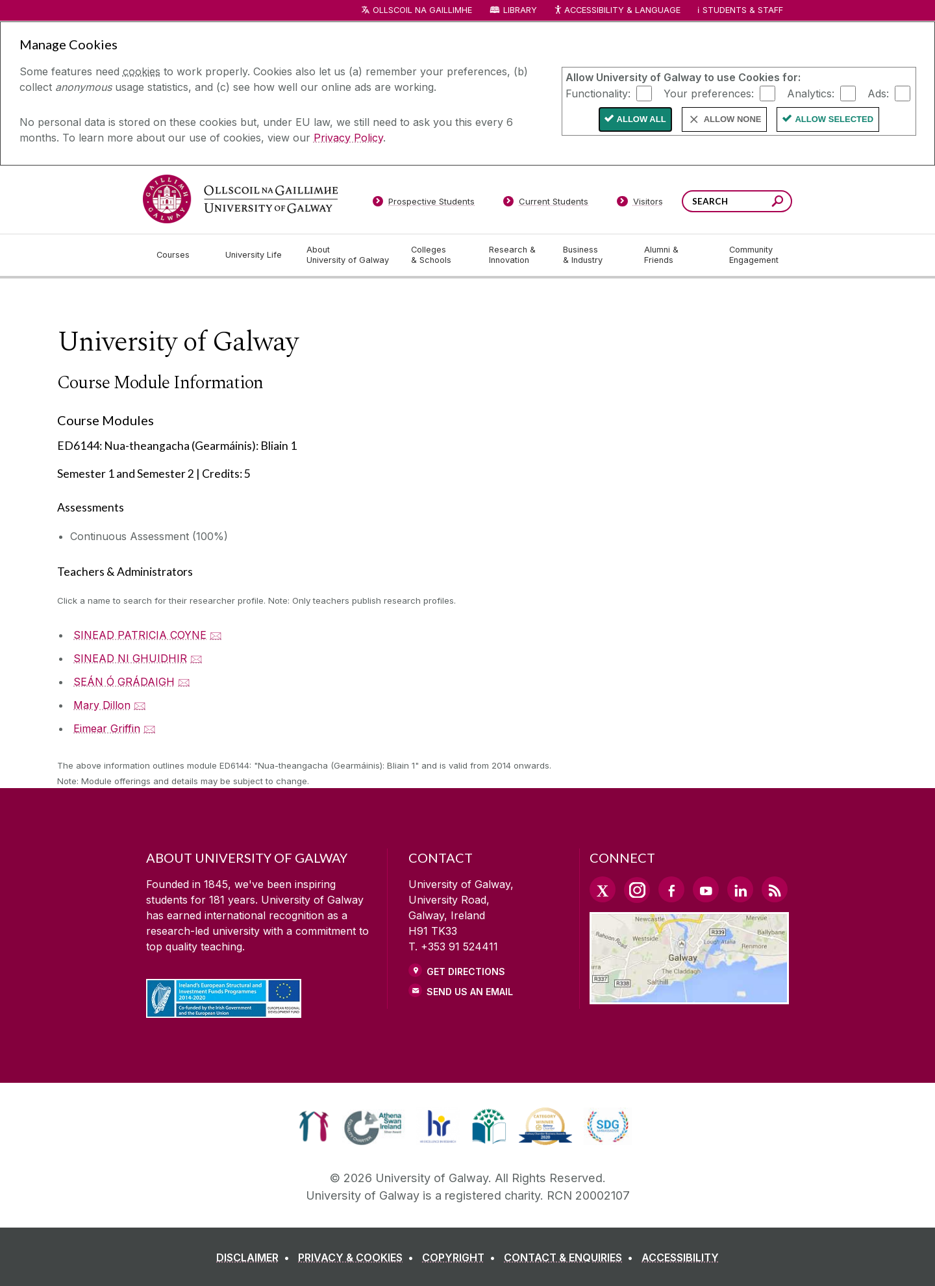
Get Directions (466, 971)
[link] (314, 1126)
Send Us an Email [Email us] (470, 991)
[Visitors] (640, 204)
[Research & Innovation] (516, 255)
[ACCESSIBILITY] (680, 1257)
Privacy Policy (348, 137)
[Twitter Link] (603, 889)
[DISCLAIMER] (255, 1257)
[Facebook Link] (671, 889)
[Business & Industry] (593, 255)
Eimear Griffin (106, 728)
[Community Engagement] (754, 255)
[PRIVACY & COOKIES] (358, 1257)
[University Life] (255, 255)
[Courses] (180, 255)
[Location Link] (689, 996)
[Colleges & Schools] (440, 255)
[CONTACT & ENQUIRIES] (571, 1257)
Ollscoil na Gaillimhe (422, 10)
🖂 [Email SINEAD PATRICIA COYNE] (216, 634)
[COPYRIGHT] (461, 1257)
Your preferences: (709, 92)
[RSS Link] (775, 889)
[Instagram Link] (637, 890)
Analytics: (810, 92)
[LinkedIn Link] (740, 889)
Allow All (641, 119)
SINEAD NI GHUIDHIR (130, 658)
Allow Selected (834, 119)
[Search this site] (777, 203)
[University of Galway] (240, 199)
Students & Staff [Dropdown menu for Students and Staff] (743, 10)
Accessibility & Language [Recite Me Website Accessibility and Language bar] (617, 10)
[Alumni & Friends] (676, 255)
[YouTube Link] (706, 889)
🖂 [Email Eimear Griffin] (149, 728)
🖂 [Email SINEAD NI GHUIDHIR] (196, 658)
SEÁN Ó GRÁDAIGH (124, 681)
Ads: (878, 92)
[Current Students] (546, 204)
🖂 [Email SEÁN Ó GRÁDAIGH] (184, 681)
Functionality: (598, 92)
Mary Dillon (102, 705)
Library (520, 10)
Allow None (733, 119)
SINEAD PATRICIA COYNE (139, 634)
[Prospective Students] (423, 204)
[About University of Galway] (348, 255)
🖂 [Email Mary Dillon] (140, 705)
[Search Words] (737, 201)
